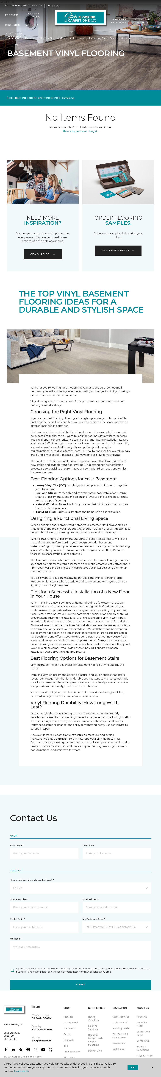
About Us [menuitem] (142, 1016)
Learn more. (21, 1071)
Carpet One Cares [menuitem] (143, 1033)
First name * (16, 845)
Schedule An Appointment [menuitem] (14, 35)
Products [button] (12, 15)
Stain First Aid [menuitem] (120, 1022)
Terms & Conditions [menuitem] (143, 1048)
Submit (80, 984)
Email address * (90, 899)
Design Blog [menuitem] (95, 1050)
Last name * (88, 845)
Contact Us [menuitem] (143, 1040)
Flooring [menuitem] (68, 1016)
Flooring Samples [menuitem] (93, 1027)
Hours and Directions (118, 21)
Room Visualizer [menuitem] (93, 1018)
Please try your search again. (80, 131)
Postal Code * (17, 919)
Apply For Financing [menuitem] (33, 15)
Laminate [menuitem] (69, 1040)
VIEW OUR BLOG (43, 254)
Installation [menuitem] (118, 1049)
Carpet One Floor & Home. (27, 1056)
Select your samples (118, 250)
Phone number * (19, 899)
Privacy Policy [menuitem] (145, 1055)
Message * (15, 939)
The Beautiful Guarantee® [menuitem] (120, 1036)
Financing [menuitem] (69, 1057)
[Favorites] (116, 30)
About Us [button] (32, 25)
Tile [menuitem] (66, 1045)
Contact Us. (68, 98)
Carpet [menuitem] (67, 1034)
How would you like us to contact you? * (32, 880)
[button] (110, 30)
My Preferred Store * (93, 919)
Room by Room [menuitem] (142, 1024)
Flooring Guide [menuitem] (120, 1028)
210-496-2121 (53, 5)
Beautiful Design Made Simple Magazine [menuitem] (95, 1040)
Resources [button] (12, 25)
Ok (133, 1067)
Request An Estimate (142, 21)
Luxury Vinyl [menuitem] (71, 1022)
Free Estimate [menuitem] (72, 1051)
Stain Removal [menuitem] (120, 1016)
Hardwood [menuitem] (69, 1028)
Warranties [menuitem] (118, 1043)
